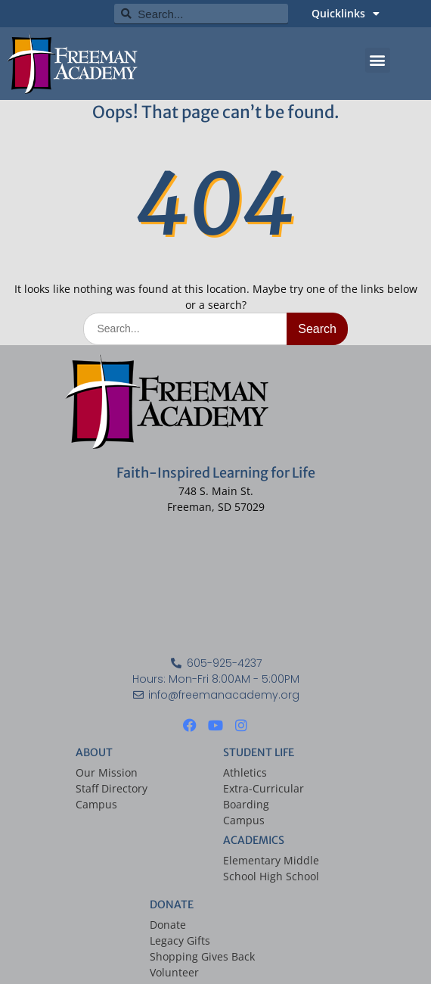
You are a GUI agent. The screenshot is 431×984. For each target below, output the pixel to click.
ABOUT (94, 752)
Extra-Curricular (263, 788)
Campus (96, 804)
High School (289, 876)
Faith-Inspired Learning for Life (215, 472)
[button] (377, 60)
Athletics (245, 772)
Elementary (252, 860)
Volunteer (174, 972)
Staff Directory (111, 788)
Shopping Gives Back (202, 956)
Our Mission (107, 772)
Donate (168, 924)
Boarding (246, 804)
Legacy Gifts (180, 940)
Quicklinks (346, 13)
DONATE (172, 904)
